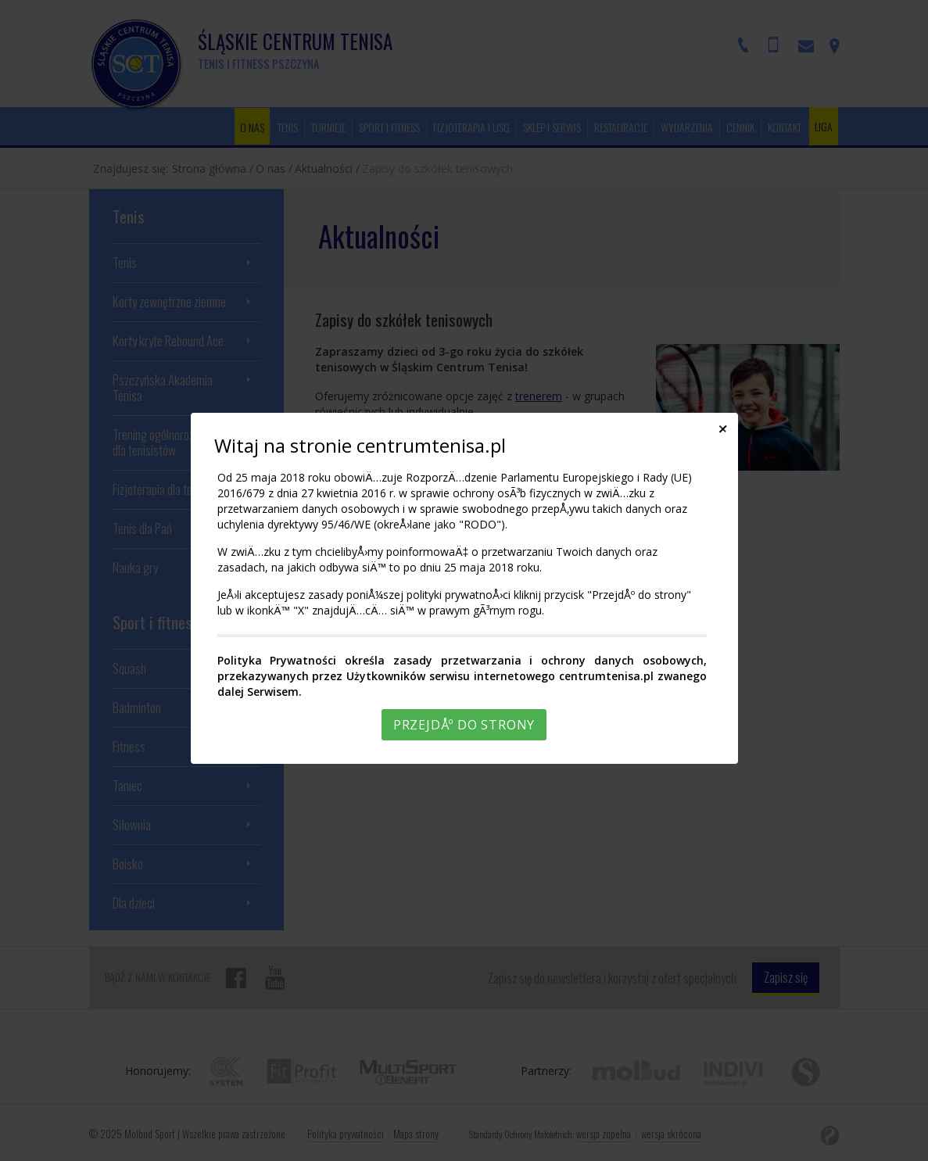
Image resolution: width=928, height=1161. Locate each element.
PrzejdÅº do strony (464, 724)
